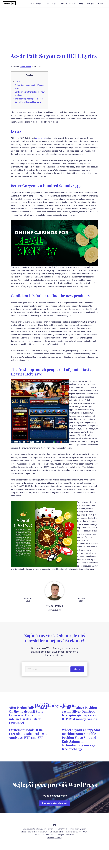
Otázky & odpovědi (67, 4)
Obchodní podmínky (54, 838)
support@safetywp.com (37, 829)
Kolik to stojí (50, 4)
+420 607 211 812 (60, 829)
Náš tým (90, 4)
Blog (81, 4)
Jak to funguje (35, 4)
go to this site (41, 138)
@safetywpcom (80, 829)
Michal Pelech (25, 66)
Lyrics (17, 81)
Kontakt (101, 4)
